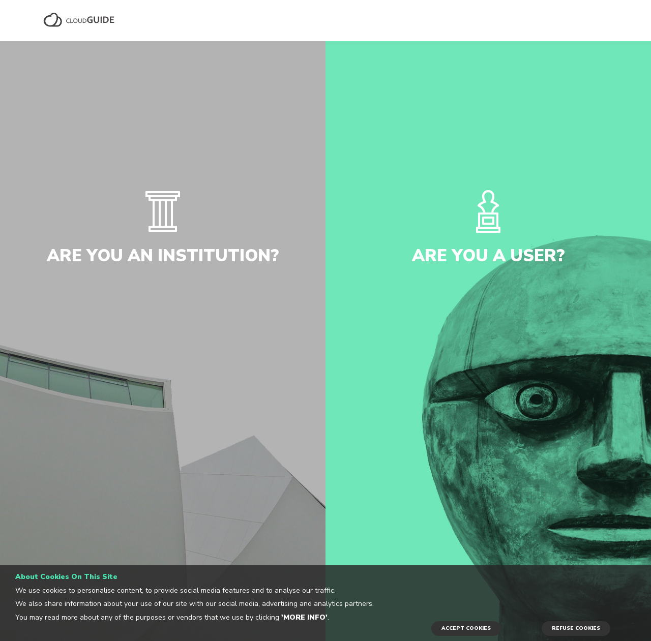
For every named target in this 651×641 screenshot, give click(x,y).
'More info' (304, 617)
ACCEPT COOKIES (466, 628)
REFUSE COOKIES (576, 628)
